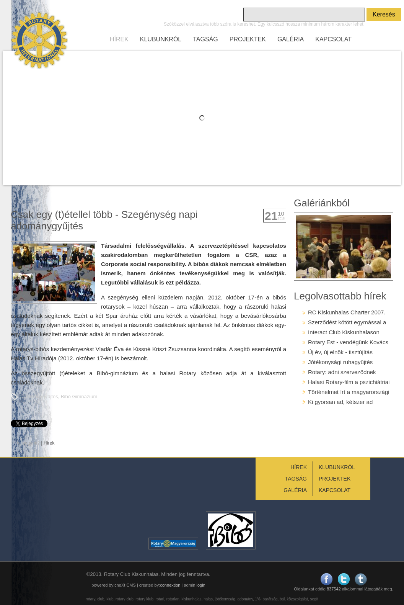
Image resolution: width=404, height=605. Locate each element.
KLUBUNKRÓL (160, 39)
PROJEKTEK (248, 39)
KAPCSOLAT (333, 39)
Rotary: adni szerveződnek (342, 372)
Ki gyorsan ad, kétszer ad (340, 402)
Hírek (49, 443)
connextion (170, 585)
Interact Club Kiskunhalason (344, 332)
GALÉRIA (290, 39)
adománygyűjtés (40, 396)
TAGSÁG (205, 39)
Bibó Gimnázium (79, 396)
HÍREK (119, 39)
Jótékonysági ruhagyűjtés (340, 362)
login (200, 585)
